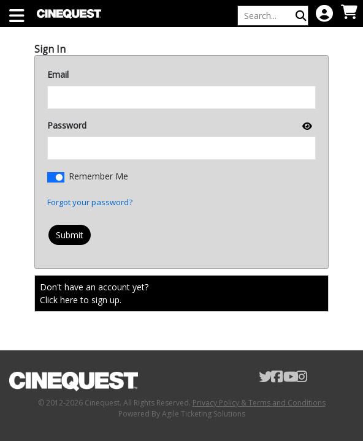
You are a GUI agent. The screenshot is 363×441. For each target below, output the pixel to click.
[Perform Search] (301, 15)
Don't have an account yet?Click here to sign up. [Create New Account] (94, 293)
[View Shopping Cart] (348, 13)
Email (58, 74)
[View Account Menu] (324, 14)
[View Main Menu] (16, 16)
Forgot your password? (89, 202)
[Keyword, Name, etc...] (267, 16)
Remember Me (98, 176)
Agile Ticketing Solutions (203, 414)
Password (66, 125)
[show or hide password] (306, 126)
